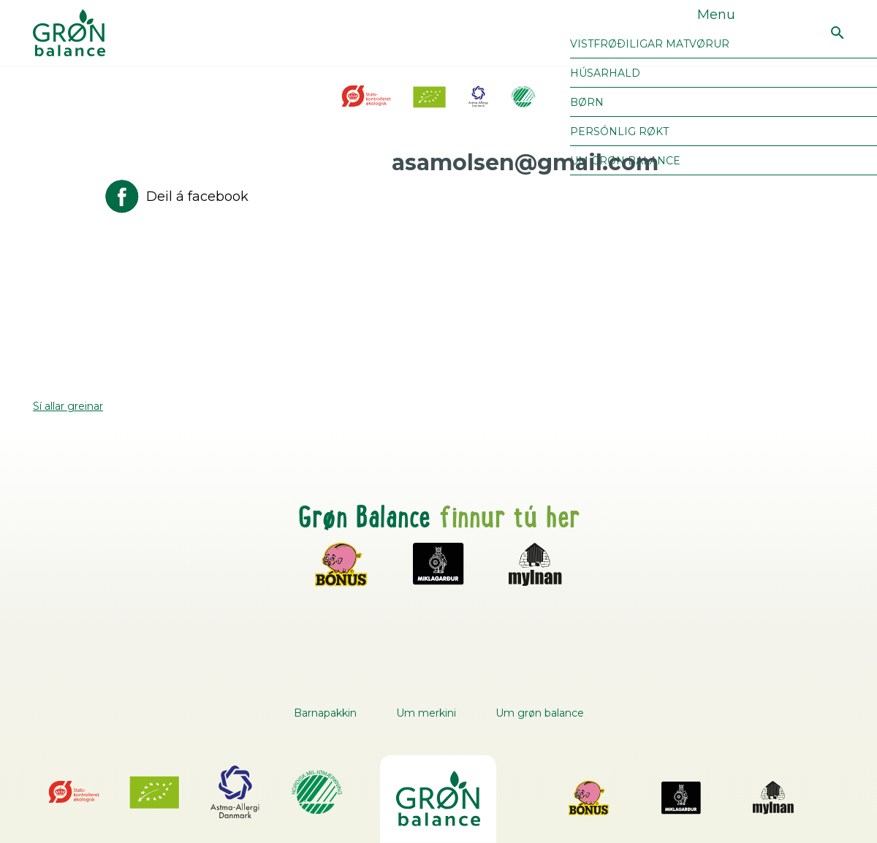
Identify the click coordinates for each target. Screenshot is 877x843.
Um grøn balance (540, 713)
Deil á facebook (175, 196)
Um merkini (426, 713)
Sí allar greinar (68, 406)
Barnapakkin (325, 713)
